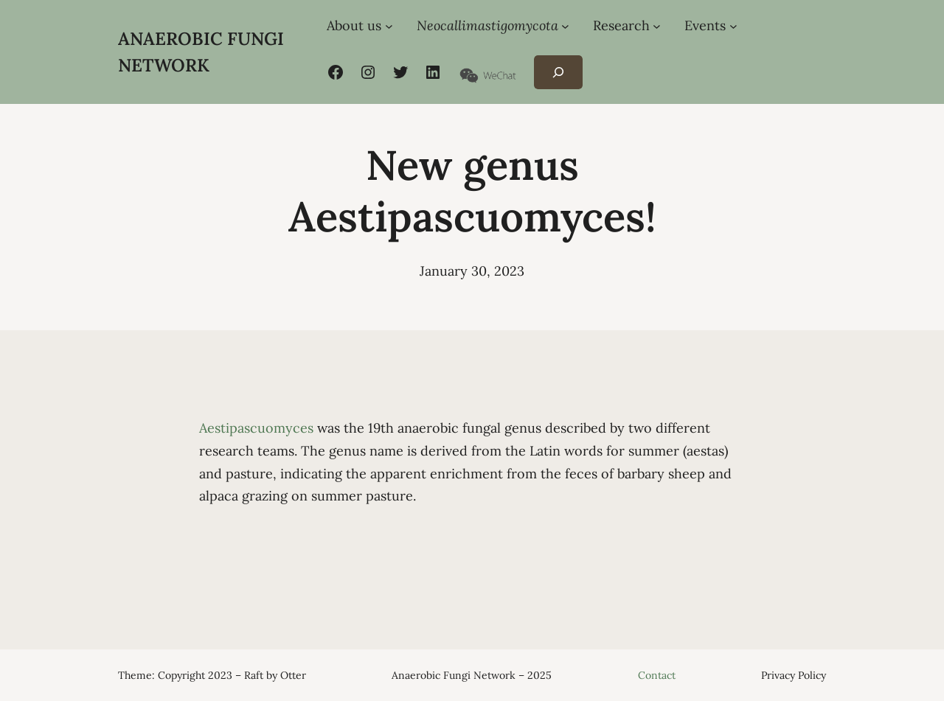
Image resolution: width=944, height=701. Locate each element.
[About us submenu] (389, 26)
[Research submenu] (657, 26)
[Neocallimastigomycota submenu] (565, 26)
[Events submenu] (733, 26)
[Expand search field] (558, 72)
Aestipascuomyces (258, 427)
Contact (657, 675)
